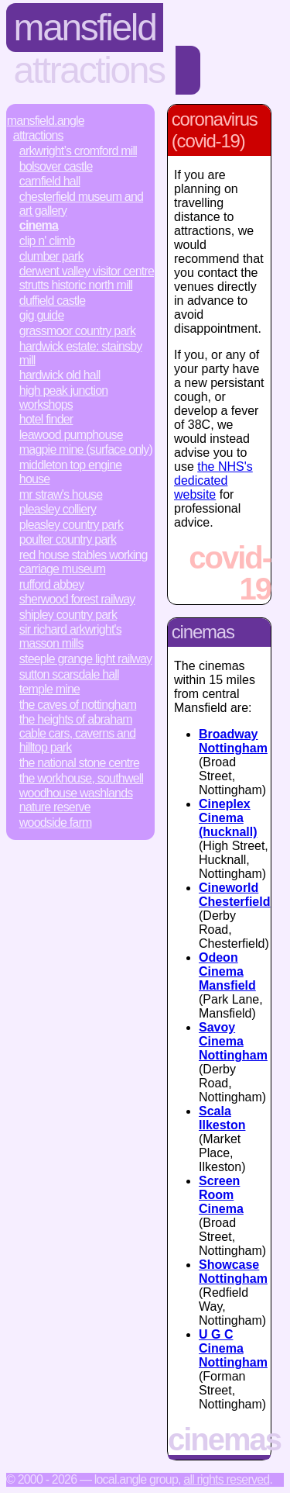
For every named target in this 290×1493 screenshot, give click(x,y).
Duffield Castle (52, 300)
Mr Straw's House (61, 494)
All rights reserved (226, 1479)
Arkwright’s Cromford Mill (78, 150)
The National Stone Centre (79, 762)
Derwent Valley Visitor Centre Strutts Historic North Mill (86, 278)
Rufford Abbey (51, 584)
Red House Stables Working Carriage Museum (83, 561)
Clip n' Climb (47, 240)
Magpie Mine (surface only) (85, 449)
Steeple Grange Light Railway (85, 658)
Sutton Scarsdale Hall (69, 674)
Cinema (38, 225)
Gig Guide (41, 315)
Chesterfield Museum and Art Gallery (81, 203)
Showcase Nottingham (233, 1271)
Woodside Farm (55, 822)
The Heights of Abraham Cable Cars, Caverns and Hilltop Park (77, 733)
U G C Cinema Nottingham (233, 1348)
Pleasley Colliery (57, 509)
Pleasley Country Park (71, 524)
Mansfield (85, 27)
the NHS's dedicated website (213, 480)
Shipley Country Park (68, 614)
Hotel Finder (46, 419)
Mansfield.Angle (45, 120)
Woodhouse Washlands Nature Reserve (76, 800)
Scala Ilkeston (222, 1118)
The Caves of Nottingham (77, 704)
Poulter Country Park (67, 539)
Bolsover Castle (56, 166)
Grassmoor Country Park (77, 330)
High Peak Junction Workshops (63, 397)
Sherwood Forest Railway (77, 599)
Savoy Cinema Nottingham (233, 1041)
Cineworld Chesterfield (234, 894)
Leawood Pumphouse (71, 434)
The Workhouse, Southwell (81, 778)
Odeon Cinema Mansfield (227, 971)
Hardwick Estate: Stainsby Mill (80, 353)
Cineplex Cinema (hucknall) (228, 817)
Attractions (89, 70)
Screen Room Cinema (221, 1194)
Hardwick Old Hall (60, 375)
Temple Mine (49, 689)
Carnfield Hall (49, 181)
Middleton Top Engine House (70, 472)
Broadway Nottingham (233, 741)
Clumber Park (51, 256)
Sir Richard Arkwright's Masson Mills (70, 636)
